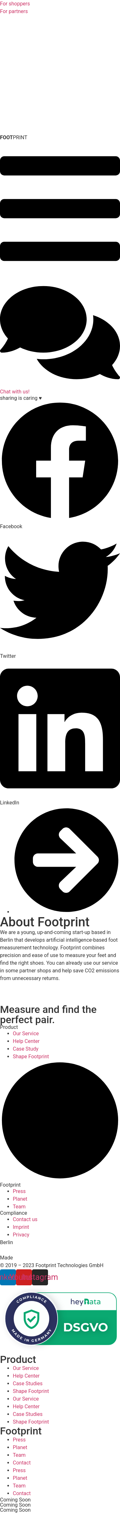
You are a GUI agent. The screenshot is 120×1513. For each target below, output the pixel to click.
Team (19, 1455)
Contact (22, 1463)
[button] (60, 465)
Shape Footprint (31, 1391)
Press (19, 1440)
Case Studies (28, 1383)
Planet (20, 1447)
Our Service (26, 1368)
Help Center (26, 1376)
